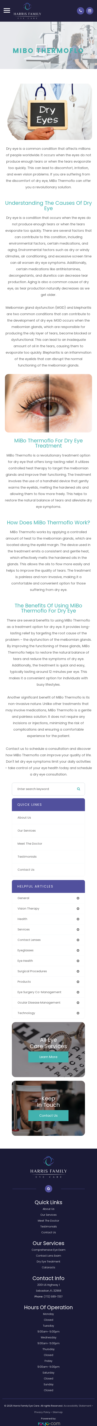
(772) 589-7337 (53, 1296)
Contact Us (26, 870)
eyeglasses (25, 950)
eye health (25, 961)
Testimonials (27, 857)
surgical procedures (32, 971)
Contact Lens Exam (48, 1256)
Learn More (48, 1057)
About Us (24, 817)
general (23, 898)
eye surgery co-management (39, 992)
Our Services (27, 831)
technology (26, 1013)
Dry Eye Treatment (48, 1261)
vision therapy (28, 908)
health (22, 919)
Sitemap (58, 1412)
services (24, 929)
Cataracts (48, 1267)
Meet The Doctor (30, 844)
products (24, 982)
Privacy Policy (42, 1412)
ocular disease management (39, 1002)
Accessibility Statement (77, 1405)
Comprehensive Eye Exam (48, 1250)
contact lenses (29, 940)
